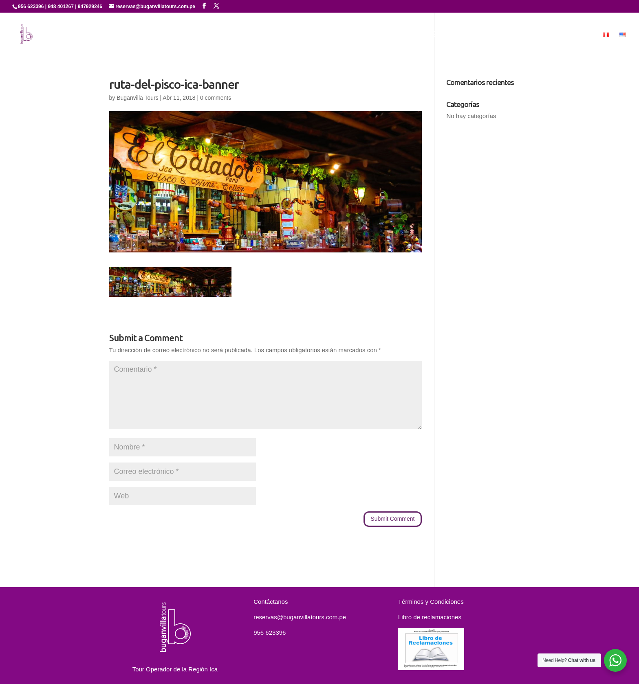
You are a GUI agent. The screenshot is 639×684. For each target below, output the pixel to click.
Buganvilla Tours (137, 97)
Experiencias (450, 35)
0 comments (215, 97)
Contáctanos (546, 35)
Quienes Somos (362, 35)
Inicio (320, 35)
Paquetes (501, 35)
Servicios (408, 35)
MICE (584, 35)
